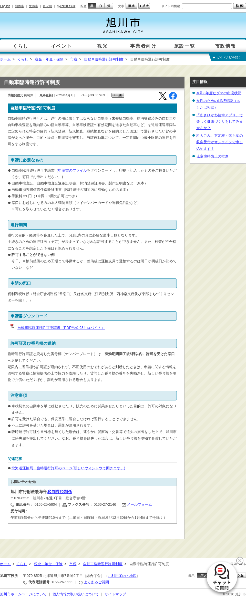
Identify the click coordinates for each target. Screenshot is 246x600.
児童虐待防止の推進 (212, 156)
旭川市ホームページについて (23, 594)
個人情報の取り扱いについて (75, 594)
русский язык (66, 6)
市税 (73, 59)
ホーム (5, 59)
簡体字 (19, 6)
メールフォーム (139, 504)
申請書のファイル (72, 170)
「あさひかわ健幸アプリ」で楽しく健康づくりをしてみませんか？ (219, 121)
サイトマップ (115, 594)
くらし (22, 59)
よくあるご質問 (96, 582)
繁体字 (33, 6)
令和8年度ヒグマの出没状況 (218, 93)
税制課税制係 (59, 492)
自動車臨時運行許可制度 (104, 59)
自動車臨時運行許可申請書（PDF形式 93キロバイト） (57, 328)
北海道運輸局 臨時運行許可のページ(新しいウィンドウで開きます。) (68, 468)
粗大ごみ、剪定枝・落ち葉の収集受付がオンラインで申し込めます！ (219, 141)
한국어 (47, 6)
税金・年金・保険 (49, 59)
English (5, 6)
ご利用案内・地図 (122, 576)
